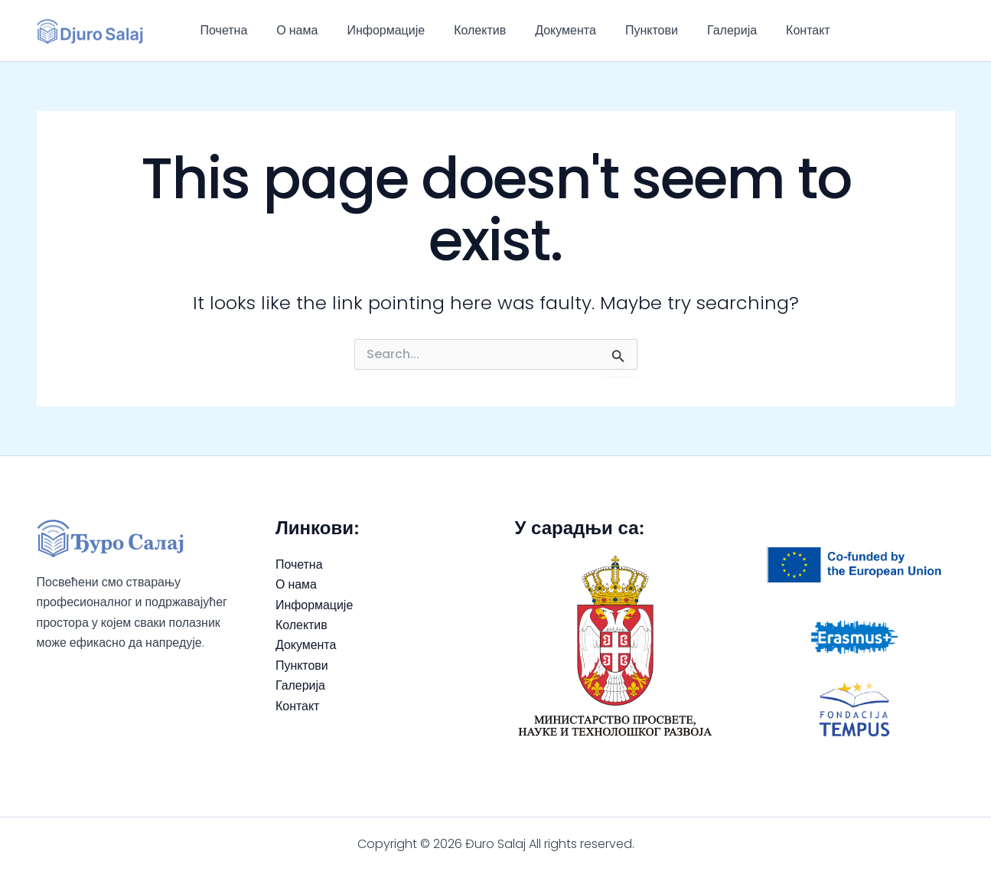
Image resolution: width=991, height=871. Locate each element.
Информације (374, 30)
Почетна (222, 30)
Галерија (702, 30)
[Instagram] (948, 31)
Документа (544, 30)
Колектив (464, 30)
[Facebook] (925, 31)
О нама (290, 30)
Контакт (773, 30)
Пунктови (626, 30)
